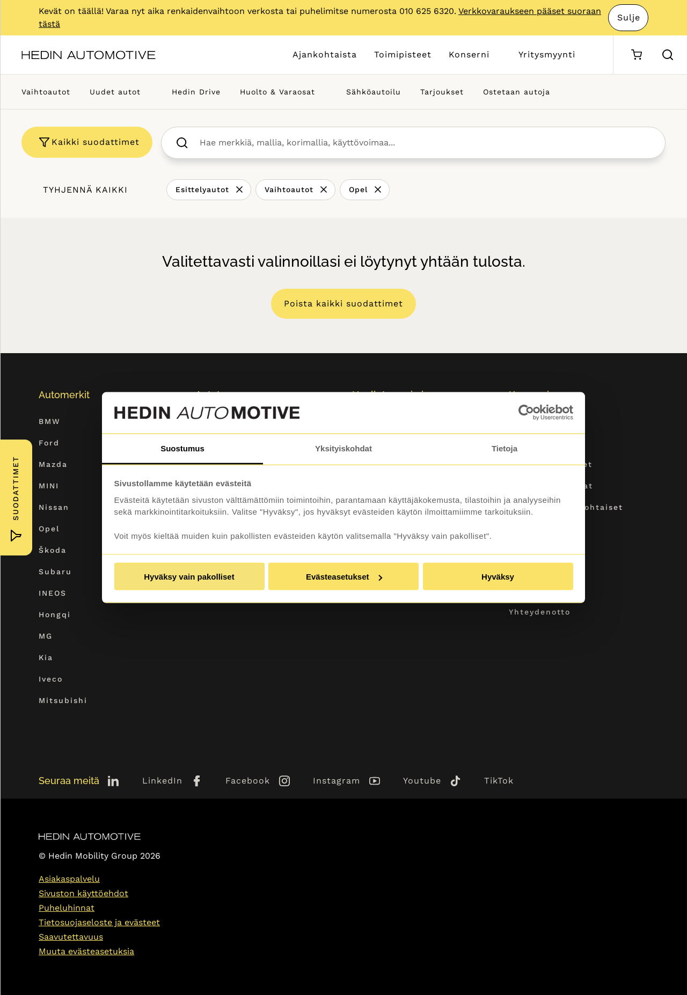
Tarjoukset (442, 91)
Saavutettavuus (71, 937)
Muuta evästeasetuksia (86, 951)
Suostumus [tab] (182, 447)
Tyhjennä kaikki (85, 190)
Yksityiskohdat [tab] (343, 447)
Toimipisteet (403, 54)
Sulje (628, 17)
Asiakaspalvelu (69, 879)
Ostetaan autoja (516, 91)
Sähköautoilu (373, 91)
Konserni (469, 54)
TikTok (499, 780)
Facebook (247, 780)
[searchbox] (425, 143)
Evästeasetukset (344, 576)
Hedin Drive (196, 91)
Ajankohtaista (325, 54)
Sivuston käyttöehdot (83, 893)
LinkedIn (162, 780)
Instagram (336, 780)
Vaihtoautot (45, 91)
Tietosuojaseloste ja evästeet (99, 922)
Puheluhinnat (66, 908)
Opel (358, 189)
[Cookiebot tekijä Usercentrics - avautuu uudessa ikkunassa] (526, 413)
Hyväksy (497, 576)
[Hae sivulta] (668, 55)
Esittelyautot (202, 189)
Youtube (422, 780)
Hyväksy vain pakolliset (189, 576)
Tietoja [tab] (504, 447)
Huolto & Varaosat (277, 91)
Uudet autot (115, 91)
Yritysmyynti (546, 54)
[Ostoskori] (636, 55)
